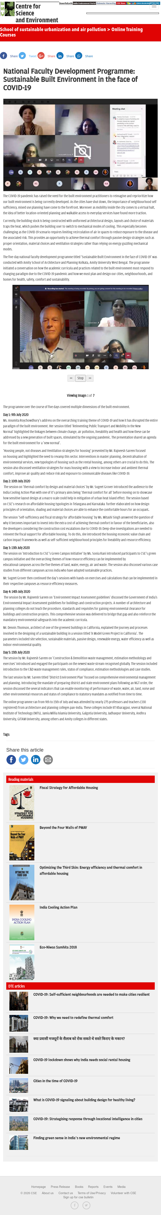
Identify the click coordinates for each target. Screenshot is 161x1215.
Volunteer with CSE (123, 1193)
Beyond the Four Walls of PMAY (63, 828)
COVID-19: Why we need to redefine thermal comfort (73, 1018)
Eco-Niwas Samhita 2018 (58, 947)
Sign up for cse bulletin (78, 1197)
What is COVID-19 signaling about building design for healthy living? (84, 1100)
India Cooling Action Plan (58, 908)
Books (79, 1186)
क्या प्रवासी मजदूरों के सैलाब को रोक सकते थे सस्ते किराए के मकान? (79, 1039)
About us (48, 1193)
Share (9, 56)
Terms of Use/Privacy (92, 1193)
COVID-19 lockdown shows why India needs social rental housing (81, 1060)
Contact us (66, 1193)
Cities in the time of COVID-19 (55, 1081)
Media (121, 1186)
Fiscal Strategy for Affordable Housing (69, 788)
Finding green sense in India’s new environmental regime (76, 1138)
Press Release (60, 1186)
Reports (93, 1186)
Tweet (27, 56)
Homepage (38, 1186)
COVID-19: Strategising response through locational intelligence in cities (87, 1119)
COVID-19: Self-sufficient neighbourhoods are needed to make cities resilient (91, 995)
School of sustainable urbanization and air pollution (53, 29)
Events (108, 1186)
